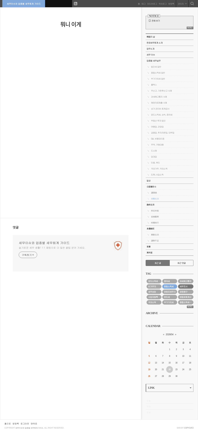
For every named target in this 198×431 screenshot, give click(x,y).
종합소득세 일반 (158, 72)
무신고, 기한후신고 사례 (161, 90)
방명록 (171, 3)
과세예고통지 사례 (159, 96)
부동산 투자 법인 (158, 120)
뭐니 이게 (70, 24)
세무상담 (152, 291)
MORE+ (190, 28)
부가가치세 (168, 302)
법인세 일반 (156, 66)
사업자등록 (153, 297)
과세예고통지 (185, 281)
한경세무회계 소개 (154, 42)
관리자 (181, 3)
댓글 (16, 227)
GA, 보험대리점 (157, 138)
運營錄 (154, 192)
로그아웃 (25, 423)
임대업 (154, 156)
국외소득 (152, 302)
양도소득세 (153, 281)
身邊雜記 (150, 228)
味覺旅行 (155, 222)
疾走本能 (155, 210)
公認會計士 (151, 186)
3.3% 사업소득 (157, 174)
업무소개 (150, 48)
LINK (169, 387)
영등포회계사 (185, 297)
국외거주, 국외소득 (159, 168)
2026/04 (169, 334)
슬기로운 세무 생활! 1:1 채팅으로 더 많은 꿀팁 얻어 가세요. (52, 247)
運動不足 (155, 240)
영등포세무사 (169, 291)
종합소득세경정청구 (186, 302)
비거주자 (152, 286)
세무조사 (183, 286)
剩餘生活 (155, 234)
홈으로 (7, 423)
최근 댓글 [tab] (181, 263)
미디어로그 (152, 3)
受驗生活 (155, 198)
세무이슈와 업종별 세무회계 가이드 (24, 3)
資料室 (149, 252)
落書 (148, 246)
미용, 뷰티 (155, 162)
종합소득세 (168, 286)
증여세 (167, 281)
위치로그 (162, 3)
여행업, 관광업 (157, 126)
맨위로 (34, 423)
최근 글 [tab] (158, 263)
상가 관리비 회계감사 (160, 108)
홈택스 (154, 84)
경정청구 (183, 291)
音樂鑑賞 (155, 216)
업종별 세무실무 (154, 60)
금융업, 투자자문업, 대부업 (162, 132)
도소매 (154, 150)
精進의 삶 (151, 36)
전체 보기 (156, 20)
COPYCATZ (189, 428)
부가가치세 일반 (158, 78)
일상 (148, 180)
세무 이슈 (151, 54)
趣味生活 (150, 204)
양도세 (167, 297)
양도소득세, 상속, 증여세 (161, 114)
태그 (143, 3)
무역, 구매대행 (157, 144)
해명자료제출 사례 (159, 102)
